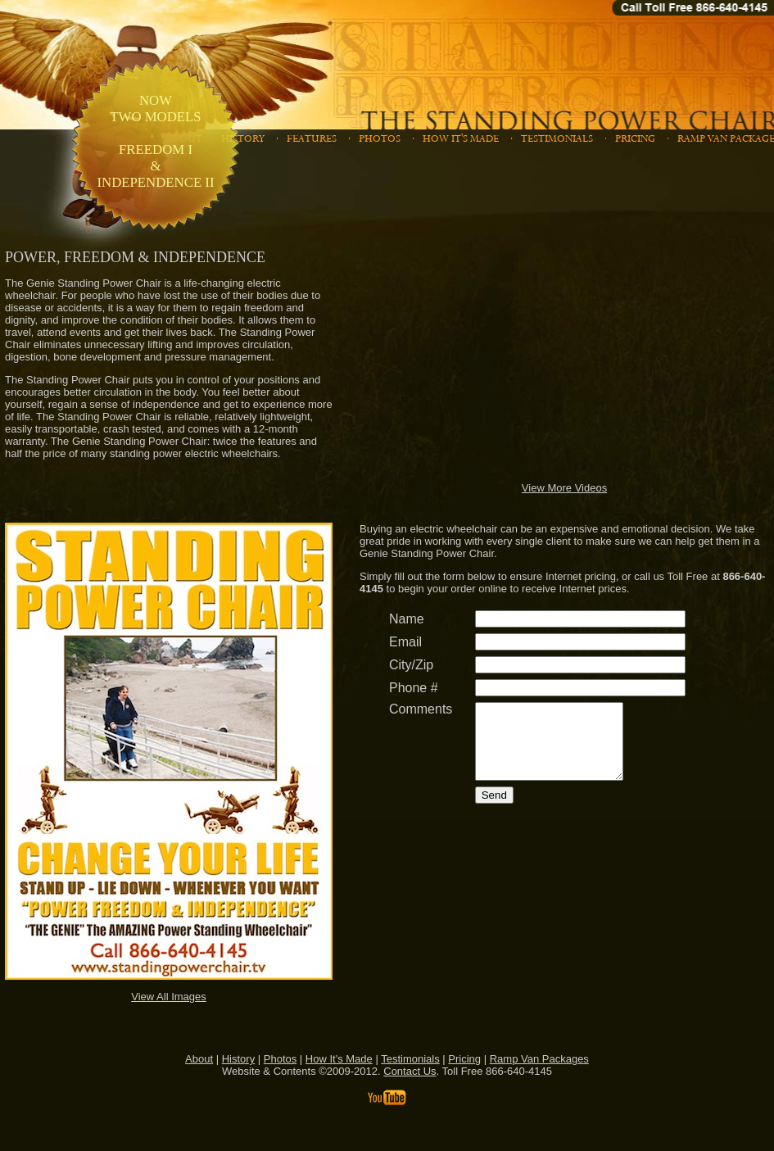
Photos (280, 1059)
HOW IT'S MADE (464, 138)
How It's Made (339, 1059)
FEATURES (314, 138)
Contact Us (409, 1071)
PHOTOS (382, 138)
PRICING (638, 138)
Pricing (464, 1059)
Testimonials (410, 1059)
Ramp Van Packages (539, 1059)
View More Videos (564, 488)
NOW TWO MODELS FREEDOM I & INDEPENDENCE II (155, 141)
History (238, 1059)
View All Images (168, 996)
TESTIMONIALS (560, 138)
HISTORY (245, 138)
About (199, 1059)
